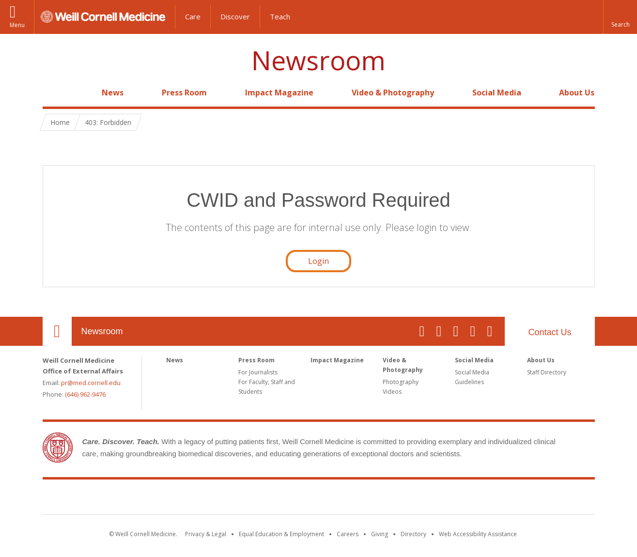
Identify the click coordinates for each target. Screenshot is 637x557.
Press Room (184, 92)
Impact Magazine (279, 92)
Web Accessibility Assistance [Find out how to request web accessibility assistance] (478, 534)
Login (318, 261)
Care (193, 16)
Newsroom (318, 60)
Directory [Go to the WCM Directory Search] (413, 534)
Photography (401, 382)
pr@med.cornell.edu (91, 382)
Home (53, 92)
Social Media (496, 92)
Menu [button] (17, 25)
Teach (280, 16)
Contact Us (549, 332)
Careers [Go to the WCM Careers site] (347, 534)
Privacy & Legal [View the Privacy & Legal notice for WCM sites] (205, 534)
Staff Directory (546, 372)
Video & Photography (393, 92)
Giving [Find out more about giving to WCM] (379, 534)
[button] (620, 17)
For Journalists (258, 372)
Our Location (57, 331)
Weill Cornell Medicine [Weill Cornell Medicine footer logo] (318, 499)
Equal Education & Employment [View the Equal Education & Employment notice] (281, 534)
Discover (235, 16)
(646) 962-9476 (85, 394)
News (113, 92)
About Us (576, 92)
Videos (392, 391)
